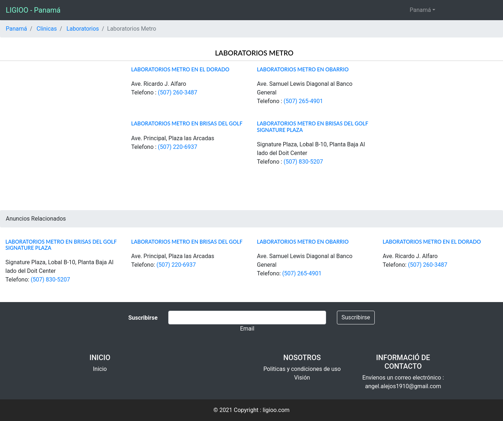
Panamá (420, 9)
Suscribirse (356, 317)
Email (247, 328)
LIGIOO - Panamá (33, 10)
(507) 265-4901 (303, 101)
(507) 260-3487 (177, 92)
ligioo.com (276, 410)
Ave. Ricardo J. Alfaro (158, 83)
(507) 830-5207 (303, 161)
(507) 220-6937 (177, 146)
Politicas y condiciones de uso (302, 368)
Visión (302, 377)
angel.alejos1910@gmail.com (403, 386)
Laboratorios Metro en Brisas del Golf (186, 123)
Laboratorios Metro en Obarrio (302, 69)
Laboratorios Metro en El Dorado (180, 69)
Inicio (100, 368)
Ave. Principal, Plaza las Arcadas (172, 138)
